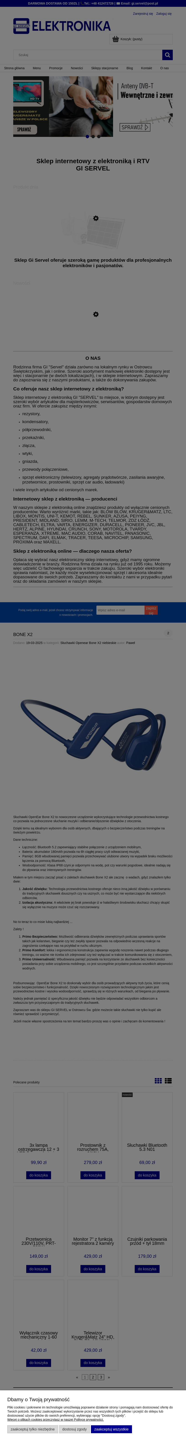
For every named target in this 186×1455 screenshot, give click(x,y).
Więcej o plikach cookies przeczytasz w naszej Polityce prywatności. (55, 1419)
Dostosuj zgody (74, 1429)
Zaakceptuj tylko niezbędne (33, 1429)
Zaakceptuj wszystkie (111, 1429)
